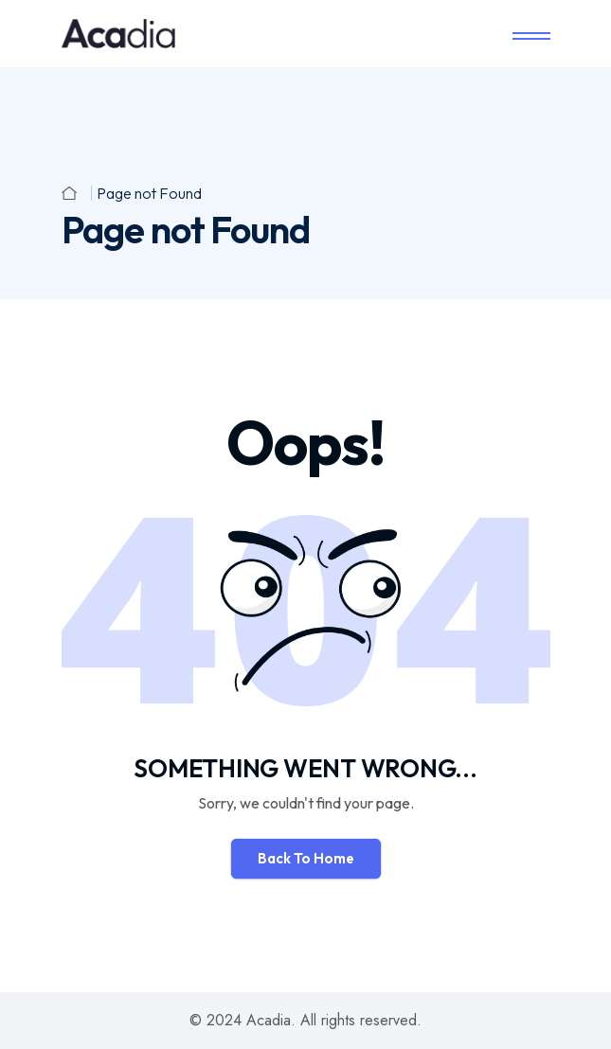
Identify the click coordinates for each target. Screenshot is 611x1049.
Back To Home (306, 858)
